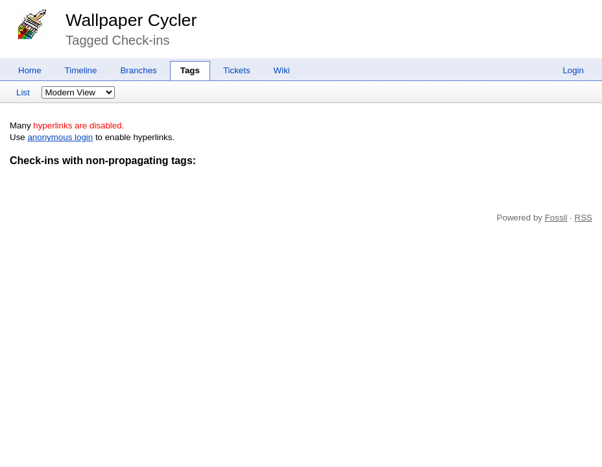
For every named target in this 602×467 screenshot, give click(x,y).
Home (30, 70)
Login (573, 70)
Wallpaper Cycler (131, 20)
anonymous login (60, 137)
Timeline (81, 70)
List (23, 92)
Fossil (556, 217)
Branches (138, 70)
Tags (190, 70)
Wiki (282, 70)
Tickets (236, 70)
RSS (583, 217)
